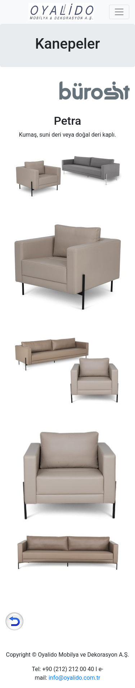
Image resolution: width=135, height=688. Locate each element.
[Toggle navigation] (119, 12)
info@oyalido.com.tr (74, 677)
